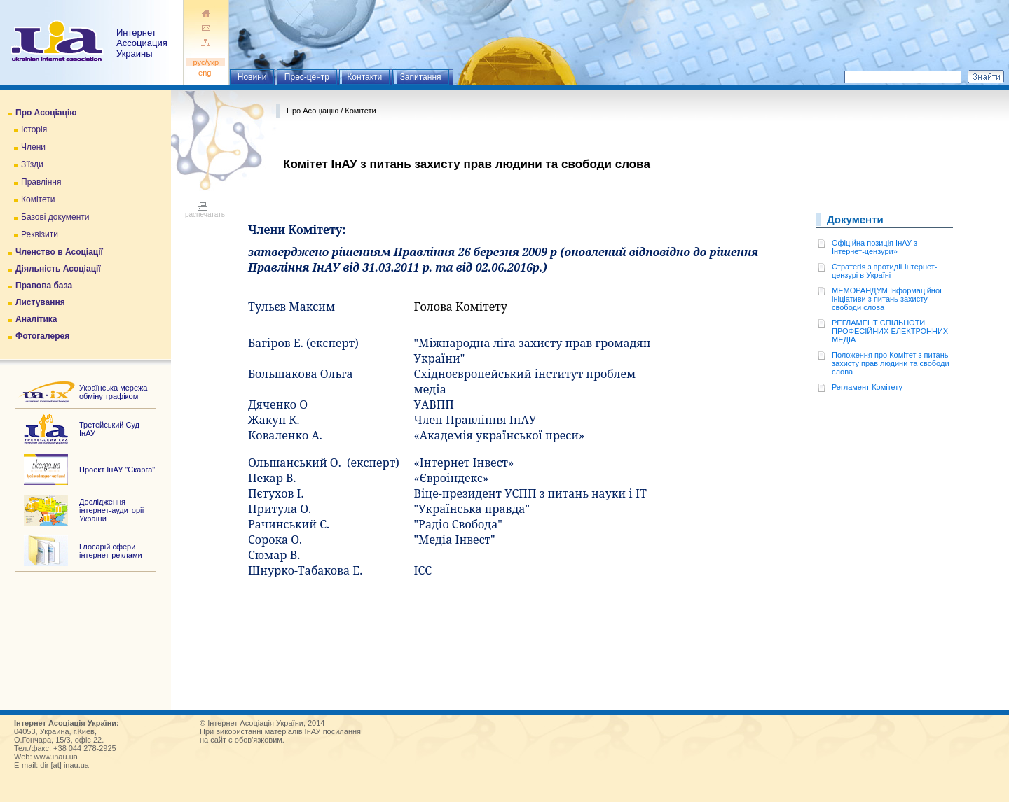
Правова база (43, 285)
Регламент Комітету (867, 387)
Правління (41, 182)
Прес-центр (306, 77)
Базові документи (55, 217)
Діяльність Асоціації (58, 269)
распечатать (205, 211)
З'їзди (32, 164)
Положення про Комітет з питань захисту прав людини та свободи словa (890, 363)
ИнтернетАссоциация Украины (141, 43)
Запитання (420, 77)
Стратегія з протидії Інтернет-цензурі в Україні (885, 270)
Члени (33, 147)
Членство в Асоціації (59, 252)
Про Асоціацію (45, 113)
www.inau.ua (56, 756)
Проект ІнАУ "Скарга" (117, 469)
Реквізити (39, 234)
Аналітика (36, 319)
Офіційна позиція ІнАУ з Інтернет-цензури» (874, 247)
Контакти (364, 77)
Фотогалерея (42, 336)
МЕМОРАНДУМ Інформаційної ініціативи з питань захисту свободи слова (887, 298)
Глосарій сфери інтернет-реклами (110, 550)
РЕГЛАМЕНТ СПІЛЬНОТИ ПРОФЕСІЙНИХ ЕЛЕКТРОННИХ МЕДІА (890, 331)
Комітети (38, 199)
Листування (40, 302)
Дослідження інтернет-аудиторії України (111, 510)
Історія (34, 129)
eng (206, 73)
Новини (252, 77)
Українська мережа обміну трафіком (113, 392)
